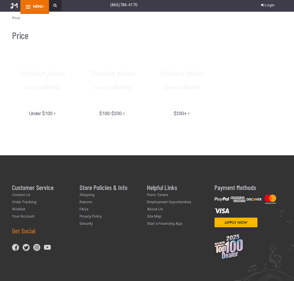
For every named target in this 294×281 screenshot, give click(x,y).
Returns (86, 202)
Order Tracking (24, 202)
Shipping (87, 195)
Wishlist (18, 209)
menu (38, 6)
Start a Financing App (165, 223)
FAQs (84, 209)
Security (86, 223)
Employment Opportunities (169, 202)
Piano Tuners (157, 195)
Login (267, 5)
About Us (155, 209)
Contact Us (21, 195)
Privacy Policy (91, 216)
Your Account (23, 216)
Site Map (154, 216)
